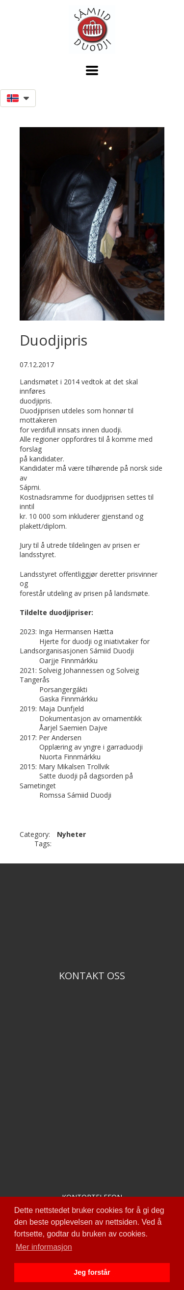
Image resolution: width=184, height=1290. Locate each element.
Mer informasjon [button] (44, 1247)
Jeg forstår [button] (92, 1272)
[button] (92, 70)
